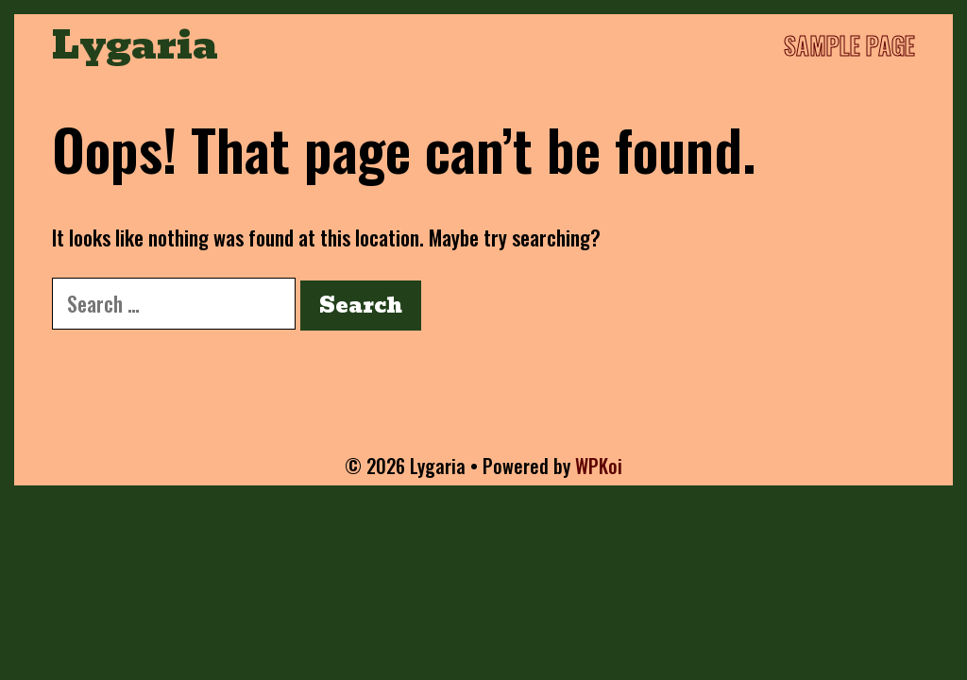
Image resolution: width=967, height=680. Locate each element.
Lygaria (135, 45)
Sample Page (849, 44)
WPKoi (598, 465)
